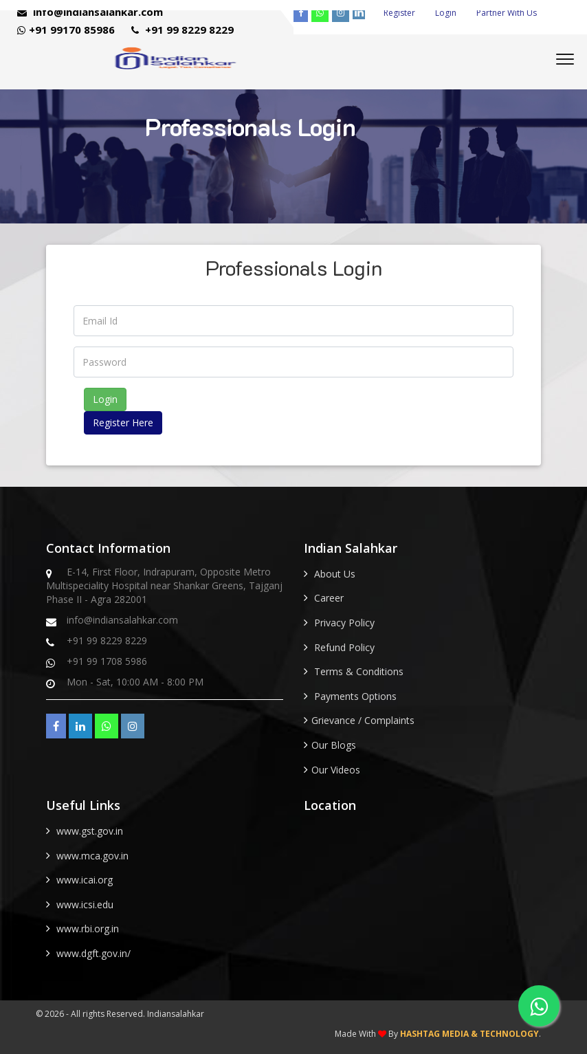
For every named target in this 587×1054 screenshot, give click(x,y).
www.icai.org (84, 879)
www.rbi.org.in (87, 928)
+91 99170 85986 (66, 29)
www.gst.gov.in (89, 830)
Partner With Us (506, 13)
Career (329, 597)
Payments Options (355, 696)
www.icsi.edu (84, 904)
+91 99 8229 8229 (182, 29)
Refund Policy (344, 647)
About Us (334, 573)
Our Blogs (333, 744)
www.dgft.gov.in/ (93, 953)
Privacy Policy (344, 622)
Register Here (123, 422)
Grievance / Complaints (362, 720)
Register (399, 13)
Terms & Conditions (358, 671)
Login (445, 13)
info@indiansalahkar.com (90, 12)
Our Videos (335, 769)
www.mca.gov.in (92, 855)
